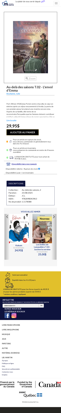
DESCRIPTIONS (16, 183)
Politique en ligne (8, 363)
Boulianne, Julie (13, 93)
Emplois (4, 375)
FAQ (3, 366)
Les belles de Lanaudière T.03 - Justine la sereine (42, 247)
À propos (5, 361)
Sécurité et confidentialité (11, 369)
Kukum (18, 245)
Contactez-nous (7, 372)
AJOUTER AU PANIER (22, 132)
